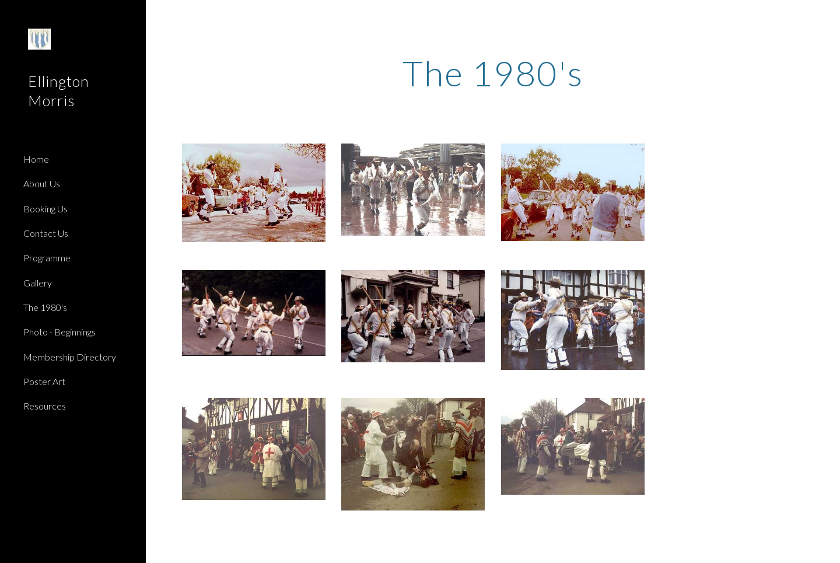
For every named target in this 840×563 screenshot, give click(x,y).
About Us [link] (41, 183)
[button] (826, 16)
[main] (493, 73)
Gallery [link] (37, 282)
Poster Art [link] (44, 381)
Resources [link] (44, 405)
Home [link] (36, 159)
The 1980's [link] (45, 307)
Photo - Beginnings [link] (59, 331)
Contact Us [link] (45, 233)
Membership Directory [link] (69, 356)
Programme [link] (47, 257)
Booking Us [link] (45, 208)
